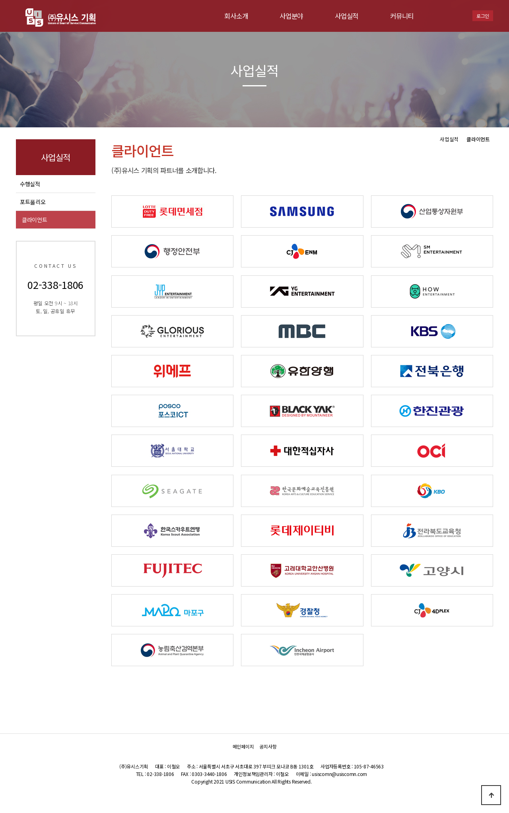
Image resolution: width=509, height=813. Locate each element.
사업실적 (346, 16)
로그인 (482, 15)
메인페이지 (243, 746)
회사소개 (236, 16)
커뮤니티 (402, 16)
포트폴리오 (33, 202)
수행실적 (30, 184)
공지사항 (267, 746)
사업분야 (291, 16)
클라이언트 (34, 220)
